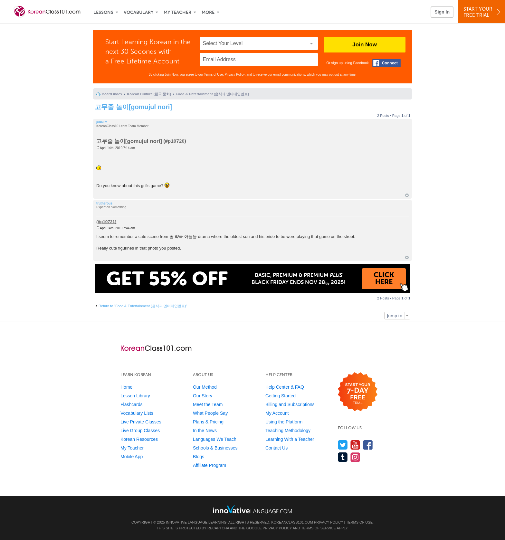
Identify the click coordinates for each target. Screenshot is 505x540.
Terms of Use (213, 74)
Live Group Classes (140, 430)
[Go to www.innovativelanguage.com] (252, 509)
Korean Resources (139, 439)
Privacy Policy (235, 74)
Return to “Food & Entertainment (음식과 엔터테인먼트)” (143, 306)
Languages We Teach (214, 439)
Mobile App (131, 456)
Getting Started (280, 395)
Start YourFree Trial (482, 12)
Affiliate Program (209, 465)
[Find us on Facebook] (368, 445)
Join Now (364, 45)
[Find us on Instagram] (355, 457)
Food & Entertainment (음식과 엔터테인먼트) (212, 94)
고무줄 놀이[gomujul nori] (133, 106)
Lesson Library (135, 395)
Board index (112, 94)
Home (126, 387)
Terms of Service (318, 528)
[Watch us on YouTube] (355, 445)
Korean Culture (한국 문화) (149, 94)
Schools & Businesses (215, 447)
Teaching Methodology (287, 430)
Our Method (205, 387)
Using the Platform (283, 421)
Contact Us (276, 447)
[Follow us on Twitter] (343, 445)
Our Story (202, 395)
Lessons (103, 12)
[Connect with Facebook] (386, 63)
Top (407, 195)
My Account (277, 413)
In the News (205, 430)
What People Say (210, 413)
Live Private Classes (140, 421)
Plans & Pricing (208, 421)
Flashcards (131, 404)
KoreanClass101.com (292, 522)
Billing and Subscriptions (290, 404)
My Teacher (177, 12)
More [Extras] (208, 12)
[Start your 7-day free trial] (357, 392)
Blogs (198, 456)
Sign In (442, 11)
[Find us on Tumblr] (343, 457)
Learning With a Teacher (289, 439)
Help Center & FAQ (284, 387)
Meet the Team (208, 404)
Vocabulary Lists (136, 413)
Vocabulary (138, 12)
